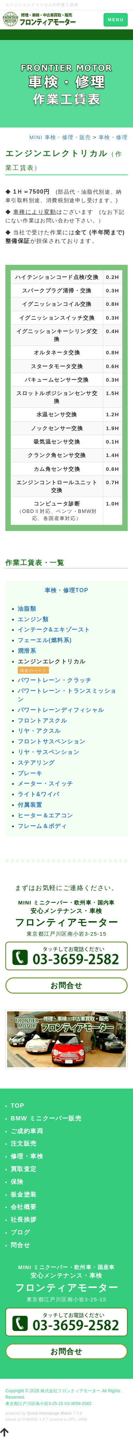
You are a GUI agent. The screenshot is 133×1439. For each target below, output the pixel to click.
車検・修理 (113, 137)
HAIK (83, 1419)
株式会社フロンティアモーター (70, 1390)
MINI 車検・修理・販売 (60, 137)
